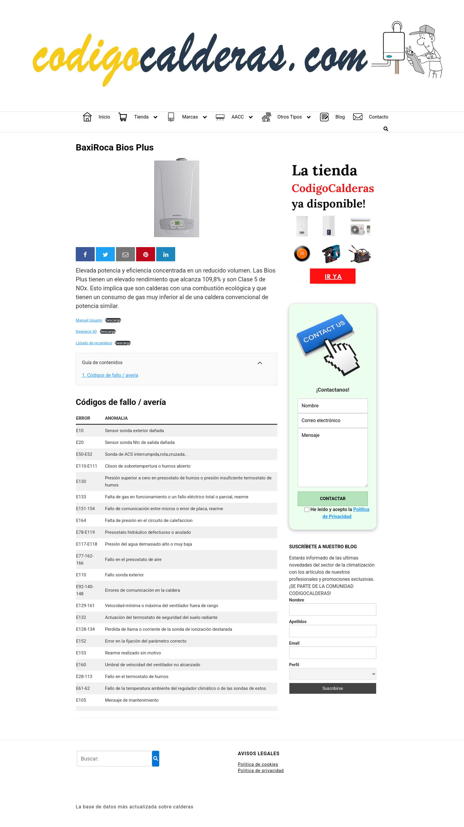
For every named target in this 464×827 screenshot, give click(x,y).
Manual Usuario (89, 320)
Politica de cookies (258, 764)
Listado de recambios (94, 343)
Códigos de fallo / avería (110, 375)
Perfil (294, 664)
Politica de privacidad (261, 770)
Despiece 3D (86, 331)
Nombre (296, 600)
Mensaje (333, 457)
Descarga (113, 320)
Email (294, 643)
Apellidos (298, 621)
